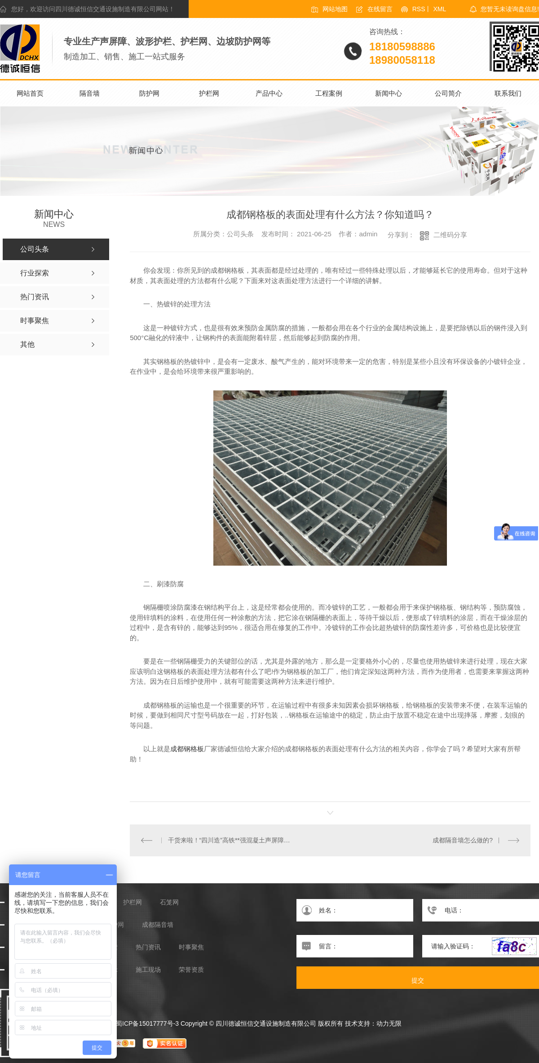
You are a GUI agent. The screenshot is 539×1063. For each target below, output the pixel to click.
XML (439, 9)
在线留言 (380, 9)
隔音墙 (90, 93)
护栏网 (209, 93)
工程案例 (328, 93)
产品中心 (269, 93)
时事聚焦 (191, 947)
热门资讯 (148, 947)
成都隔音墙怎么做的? (463, 840)
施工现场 (148, 969)
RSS (418, 9)
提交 (417, 980)
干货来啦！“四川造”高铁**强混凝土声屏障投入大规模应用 (230, 840)
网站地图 (335, 9)
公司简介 (448, 93)
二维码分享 (450, 235)
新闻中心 (388, 93)
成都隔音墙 (157, 924)
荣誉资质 (191, 969)
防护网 (149, 93)
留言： (354, 946)
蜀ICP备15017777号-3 (147, 1023)
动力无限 (389, 1023)
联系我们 (508, 93)
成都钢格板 (187, 749)
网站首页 (30, 93)
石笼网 (169, 902)
